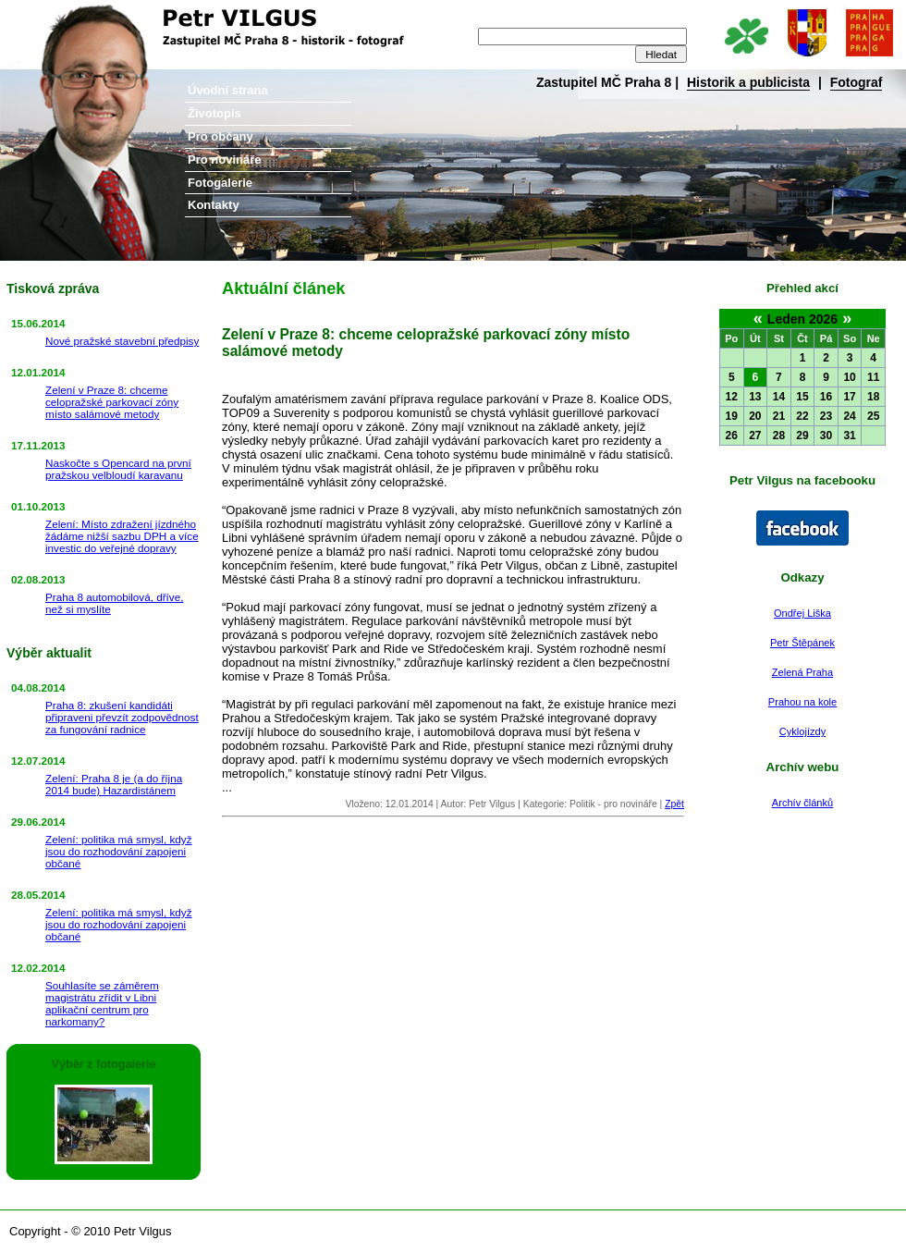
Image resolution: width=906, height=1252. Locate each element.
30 (826, 435)
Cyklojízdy (802, 731)
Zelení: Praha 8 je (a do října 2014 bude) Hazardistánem (113, 784)
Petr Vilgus (62, 14)
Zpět (674, 804)
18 (873, 396)
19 (732, 416)
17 (849, 396)
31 (849, 435)
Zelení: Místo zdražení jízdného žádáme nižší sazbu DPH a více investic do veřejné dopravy (122, 536)
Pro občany (220, 136)
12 (732, 396)
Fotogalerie (220, 183)
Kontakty (213, 205)
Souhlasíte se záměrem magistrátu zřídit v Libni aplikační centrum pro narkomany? (102, 1003)
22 (802, 416)
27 (755, 435)
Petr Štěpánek (802, 642)
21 (779, 416)
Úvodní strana (228, 90)
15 (802, 396)
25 (873, 416)
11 (873, 377)
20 (755, 416)
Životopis (214, 113)
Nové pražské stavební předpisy (122, 341)
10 (849, 377)
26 (732, 435)
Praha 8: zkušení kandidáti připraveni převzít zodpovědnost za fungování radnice (122, 717)
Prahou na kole (802, 701)
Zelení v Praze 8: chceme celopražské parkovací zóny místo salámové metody (111, 402)
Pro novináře (224, 159)
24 (849, 416)
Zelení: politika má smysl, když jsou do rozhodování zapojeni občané (118, 851)
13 (755, 396)
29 (802, 435)
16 (826, 396)
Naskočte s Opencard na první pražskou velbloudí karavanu (118, 469)
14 (779, 396)
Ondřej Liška (802, 613)
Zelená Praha (802, 672)
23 (826, 416)
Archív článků (802, 802)
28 (779, 435)
